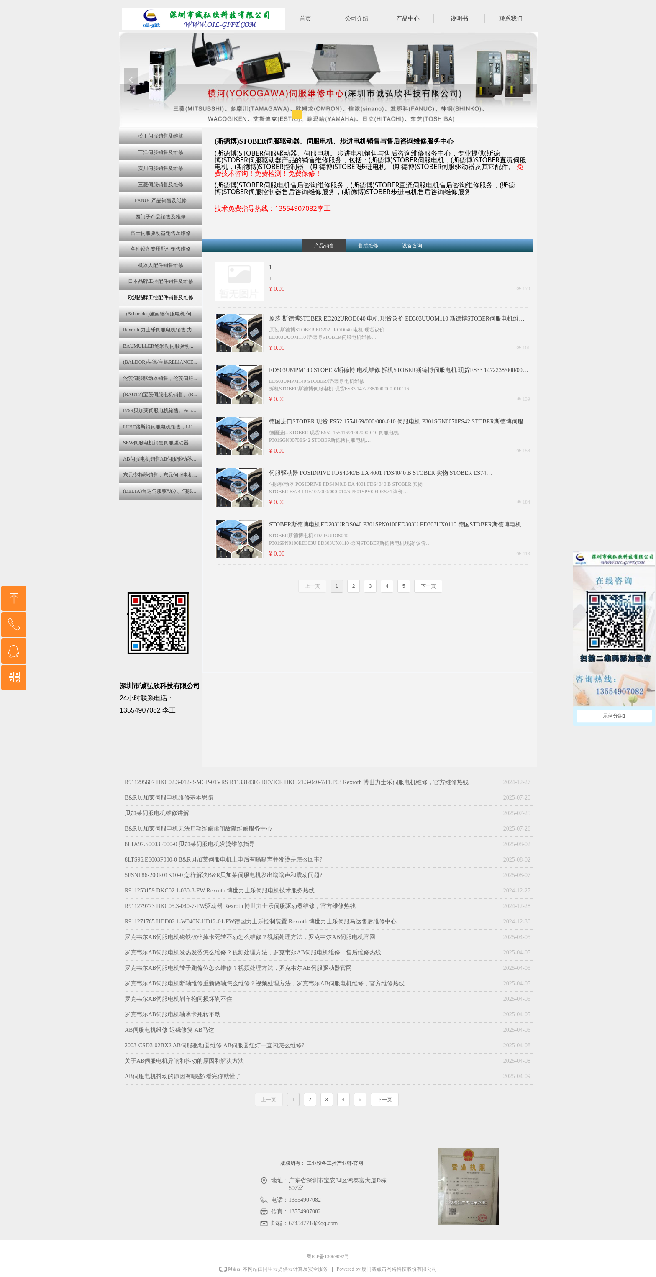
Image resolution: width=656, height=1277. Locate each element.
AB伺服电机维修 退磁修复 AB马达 (169, 1030)
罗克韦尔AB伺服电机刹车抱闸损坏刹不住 (178, 999)
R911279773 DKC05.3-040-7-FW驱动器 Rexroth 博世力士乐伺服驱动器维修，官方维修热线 (240, 906)
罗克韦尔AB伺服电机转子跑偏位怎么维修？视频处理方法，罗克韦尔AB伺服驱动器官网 (238, 968)
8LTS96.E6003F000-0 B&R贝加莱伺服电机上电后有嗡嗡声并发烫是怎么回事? (223, 859)
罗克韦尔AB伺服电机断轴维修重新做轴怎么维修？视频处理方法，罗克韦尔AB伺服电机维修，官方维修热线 (265, 983)
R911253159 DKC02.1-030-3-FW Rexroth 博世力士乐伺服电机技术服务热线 (220, 890)
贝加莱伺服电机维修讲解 (157, 813)
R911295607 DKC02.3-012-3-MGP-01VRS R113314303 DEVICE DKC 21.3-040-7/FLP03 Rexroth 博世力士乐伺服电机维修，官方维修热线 (297, 782)
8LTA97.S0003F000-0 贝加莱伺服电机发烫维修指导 (190, 844)
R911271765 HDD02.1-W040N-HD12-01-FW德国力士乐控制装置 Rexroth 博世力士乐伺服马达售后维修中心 (261, 921)
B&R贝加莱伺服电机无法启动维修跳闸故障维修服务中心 (198, 829)
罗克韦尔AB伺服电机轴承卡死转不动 (172, 1014)
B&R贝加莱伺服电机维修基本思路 (169, 798)
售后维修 (368, 246)
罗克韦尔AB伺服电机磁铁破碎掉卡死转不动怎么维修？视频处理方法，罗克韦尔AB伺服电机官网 (250, 937)
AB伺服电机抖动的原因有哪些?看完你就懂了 (183, 1076)
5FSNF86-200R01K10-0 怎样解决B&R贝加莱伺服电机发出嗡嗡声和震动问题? (224, 875)
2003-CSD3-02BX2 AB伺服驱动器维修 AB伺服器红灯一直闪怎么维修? (214, 1045)
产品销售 (324, 246)
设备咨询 (412, 246)
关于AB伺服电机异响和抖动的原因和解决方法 (184, 1061)
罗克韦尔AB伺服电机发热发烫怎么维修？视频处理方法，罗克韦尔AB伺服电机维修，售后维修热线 (253, 952)
